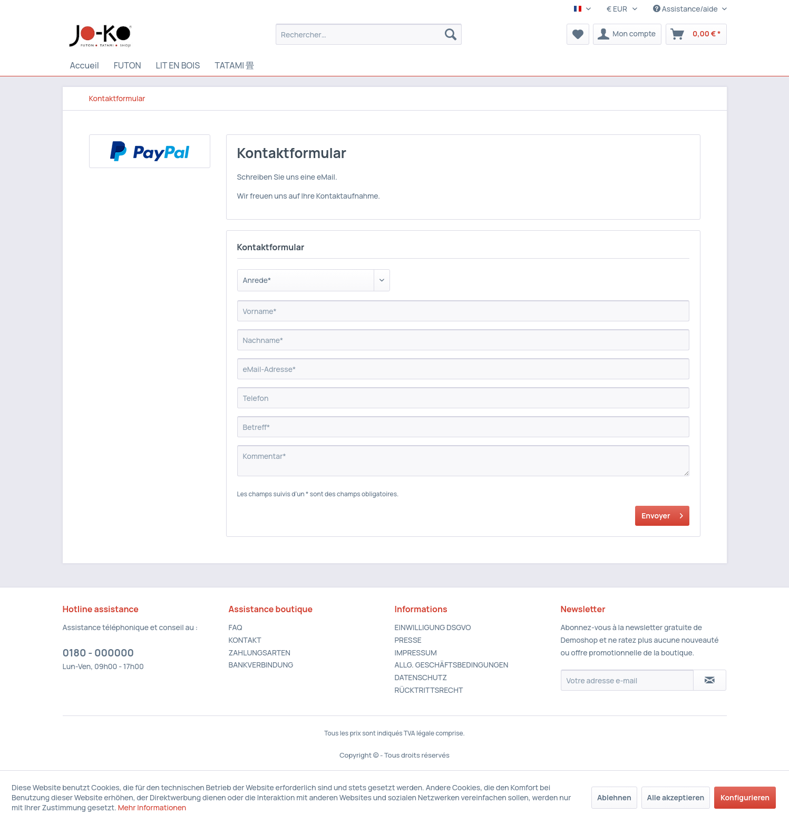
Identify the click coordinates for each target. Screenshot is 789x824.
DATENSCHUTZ (421, 677)
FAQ (235, 627)
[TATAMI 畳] (234, 65)
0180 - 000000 (98, 653)
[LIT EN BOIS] (178, 65)
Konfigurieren (744, 797)
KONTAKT (245, 640)
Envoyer (662, 514)
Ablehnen (614, 797)
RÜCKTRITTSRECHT (429, 690)
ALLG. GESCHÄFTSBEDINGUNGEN (452, 665)
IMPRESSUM (416, 653)
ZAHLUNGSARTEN (260, 653)
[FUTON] (127, 65)
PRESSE (408, 640)
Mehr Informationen (152, 807)
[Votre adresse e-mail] (627, 680)
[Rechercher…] (369, 34)
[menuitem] (369, 34)
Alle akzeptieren (676, 797)
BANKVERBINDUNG (261, 665)
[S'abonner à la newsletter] (709, 680)
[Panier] (696, 34)
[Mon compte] (627, 34)
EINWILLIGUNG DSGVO (433, 627)
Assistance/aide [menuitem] (686, 9)
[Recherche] (451, 34)
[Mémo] (578, 34)
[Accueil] (84, 65)
